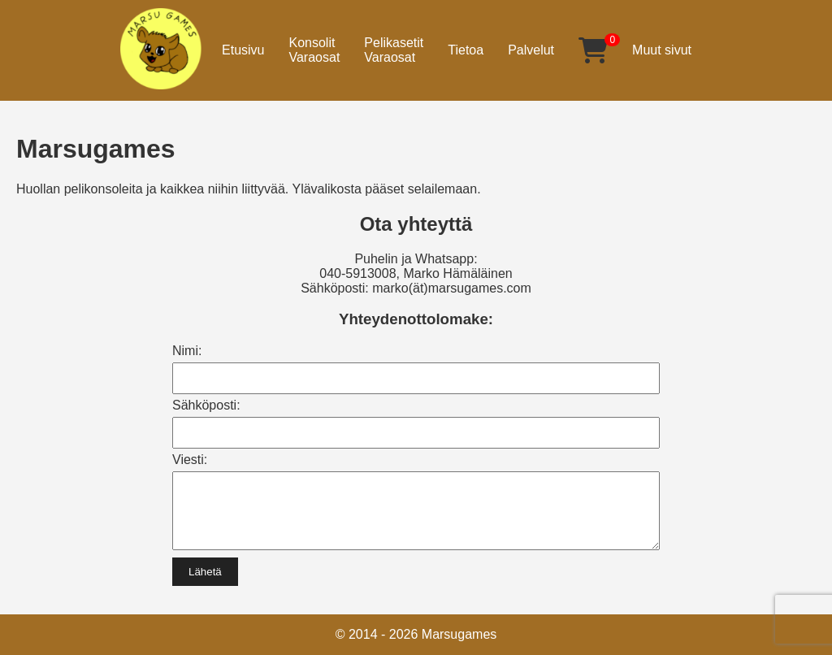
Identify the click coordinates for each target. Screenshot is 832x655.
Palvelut (531, 50)
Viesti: (189, 459)
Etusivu (243, 50)
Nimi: (187, 351)
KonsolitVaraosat (314, 50)
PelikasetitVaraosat (393, 50)
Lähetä (205, 584)
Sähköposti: (206, 405)
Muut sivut (661, 50)
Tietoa (465, 50)
